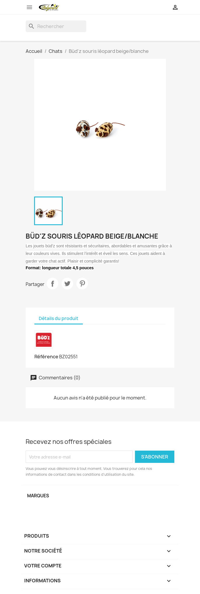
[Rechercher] (56, 26)
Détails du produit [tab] (58, 318)
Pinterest (82, 283)
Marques (38, 496)
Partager (52, 283)
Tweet (67, 283)
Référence (46, 356)
